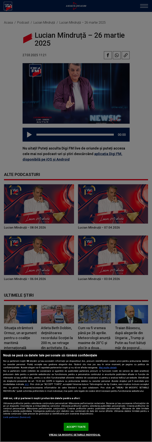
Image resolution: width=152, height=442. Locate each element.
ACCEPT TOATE (76, 426)
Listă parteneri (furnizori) (16, 417)
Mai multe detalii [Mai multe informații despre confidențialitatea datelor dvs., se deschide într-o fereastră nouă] (108, 367)
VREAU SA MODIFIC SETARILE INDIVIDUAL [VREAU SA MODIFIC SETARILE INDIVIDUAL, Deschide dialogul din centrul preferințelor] (75, 434)
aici (27, 384)
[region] (76, 395)
